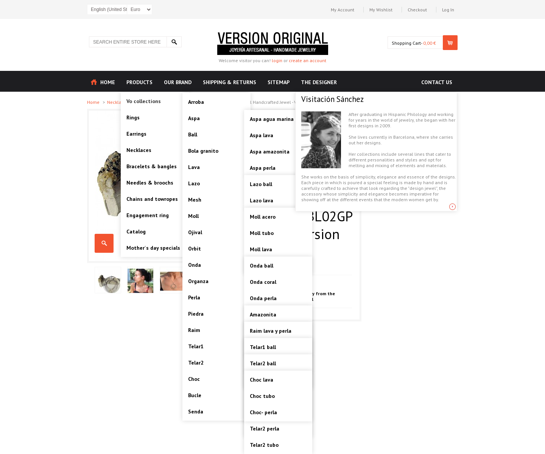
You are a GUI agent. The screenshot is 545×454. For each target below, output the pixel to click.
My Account (342, 10)
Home (94, 102)
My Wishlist (380, 10)
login (277, 60)
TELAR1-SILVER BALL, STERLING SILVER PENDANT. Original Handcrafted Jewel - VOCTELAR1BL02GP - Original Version (104, 243)
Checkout (417, 10)
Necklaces (118, 102)
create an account (307, 60)
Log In (448, 10)
